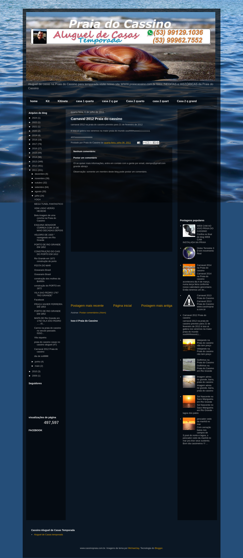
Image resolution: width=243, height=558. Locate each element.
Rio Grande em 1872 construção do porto (45, 259)
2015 (35, 152)
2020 (35, 131)
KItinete (63, 101)
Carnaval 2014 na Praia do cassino (204, 268)
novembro (40, 178)
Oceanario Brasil (42, 270)
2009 (35, 375)
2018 (35, 139)
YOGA (37, 199)
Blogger (158, 548)
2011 (35, 170)
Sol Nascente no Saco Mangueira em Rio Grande (205, 399)
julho (37, 195)
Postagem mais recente (87, 305)
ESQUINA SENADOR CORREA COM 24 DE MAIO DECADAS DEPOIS (48, 228)
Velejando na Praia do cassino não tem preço (205, 343)
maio (37, 366)
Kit (47, 101)
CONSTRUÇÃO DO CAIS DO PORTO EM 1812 (47, 252)
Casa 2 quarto (135, 101)
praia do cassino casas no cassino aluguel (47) (47, 343)
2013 (35, 161)
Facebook (39, 299)
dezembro (40, 174)
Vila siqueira (40, 337)
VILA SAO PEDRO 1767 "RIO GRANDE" (46, 294)
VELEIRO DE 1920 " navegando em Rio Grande (45, 237)
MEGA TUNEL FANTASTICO (48, 204)
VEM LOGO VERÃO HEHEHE (44, 209)
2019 (35, 135)
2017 (35, 144)
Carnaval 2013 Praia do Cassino (205, 296)
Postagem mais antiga (156, 305)
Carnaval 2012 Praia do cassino (96, 119)
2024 (35, 118)
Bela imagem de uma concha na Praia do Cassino (45, 218)
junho (38, 361)
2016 (35, 148)
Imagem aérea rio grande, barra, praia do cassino (205, 379)
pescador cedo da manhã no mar (204, 421)
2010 (35, 371)
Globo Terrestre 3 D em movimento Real (205, 251)
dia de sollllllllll (41, 356)
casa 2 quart (161, 101)
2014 (35, 157)
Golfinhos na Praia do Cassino (205, 361)
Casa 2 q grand (187, 101)
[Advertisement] (121, 277)
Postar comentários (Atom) (92, 312)
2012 (35, 166)
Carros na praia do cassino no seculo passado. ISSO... (47, 331)
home (34, 101)
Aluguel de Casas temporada (48, 534)
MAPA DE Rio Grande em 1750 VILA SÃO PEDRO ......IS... (47, 321)
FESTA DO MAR (42, 265)
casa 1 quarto (85, 101)
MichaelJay (133, 548)
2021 (35, 126)
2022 (35, 122)
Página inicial (122, 305)
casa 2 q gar (110, 101)
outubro (39, 182)
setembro (40, 187)
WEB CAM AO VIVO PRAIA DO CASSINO (205, 228)
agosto (38, 191)
